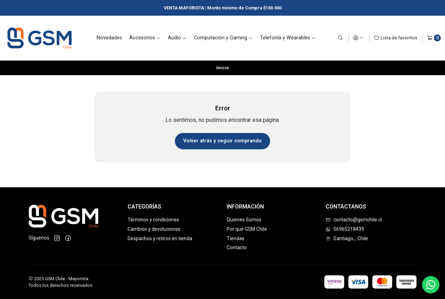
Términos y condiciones (153, 219)
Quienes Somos (244, 219)
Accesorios (145, 38)
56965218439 (345, 229)
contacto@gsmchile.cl (354, 219)
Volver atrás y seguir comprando (222, 141)
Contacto (237, 247)
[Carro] (434, 37)
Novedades (109, 38)
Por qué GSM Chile (247, 229)
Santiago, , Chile (347, 238)
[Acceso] (358, 38)
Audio (177, 38)
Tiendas (235, 238)
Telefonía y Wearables (288, 38)
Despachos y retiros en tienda (160, 238)
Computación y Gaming (223, 38)
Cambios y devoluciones (154, 229)
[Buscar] (340, 38)
